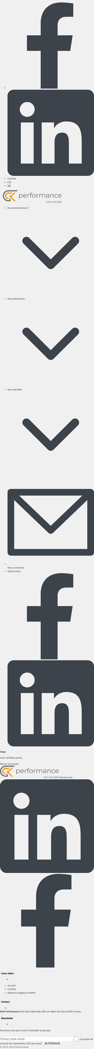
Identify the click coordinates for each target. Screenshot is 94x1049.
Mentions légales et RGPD (22, 992)
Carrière (12, 178)
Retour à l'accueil (9, 764)
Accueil (11, 985)
